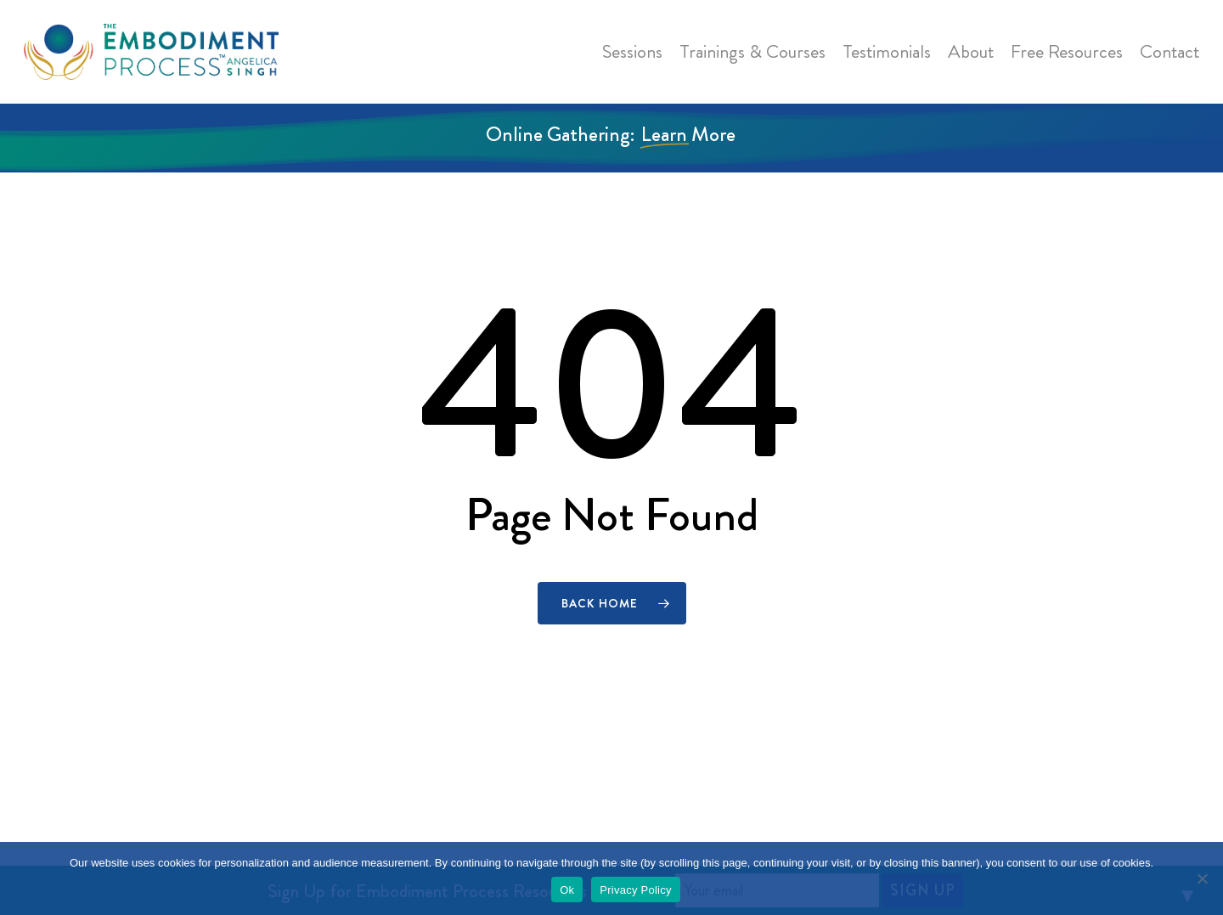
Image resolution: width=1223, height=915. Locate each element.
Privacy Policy (635, 890)
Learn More (688, 134)
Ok (567, 890)
